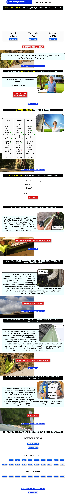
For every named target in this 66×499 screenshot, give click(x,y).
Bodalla (36, 460)
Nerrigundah (43, 460)
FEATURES (13, 39)
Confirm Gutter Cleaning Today (33, 361)
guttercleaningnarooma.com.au (19, 2)
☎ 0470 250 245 (44, 2)
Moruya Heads (17, 460)
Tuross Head (24, 460)
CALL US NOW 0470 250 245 (20, 94)
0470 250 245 (34, 103)
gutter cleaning (13, 7)
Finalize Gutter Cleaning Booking (33, 241)
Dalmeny (49, 460)
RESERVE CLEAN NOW (33, 47)
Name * (28, 181)
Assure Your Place (33, 304)
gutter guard (33, 448)
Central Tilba (11, 465)
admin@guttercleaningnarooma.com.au (33, 66)
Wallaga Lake (30, 465)
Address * (28, 188)
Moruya (11, 460)
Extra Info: (27, 194)
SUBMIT (33, 198)
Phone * (28, 184)
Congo (30, 460)
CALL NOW (33, 416)
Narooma (62, 460)
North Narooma (55, 460)
